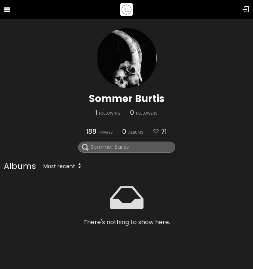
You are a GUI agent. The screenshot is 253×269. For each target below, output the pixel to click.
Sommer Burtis (126, 98)
